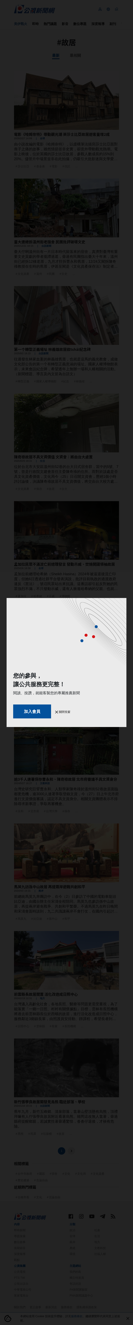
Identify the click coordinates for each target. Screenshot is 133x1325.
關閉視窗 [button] (62, 711)
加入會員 (32, 711)
